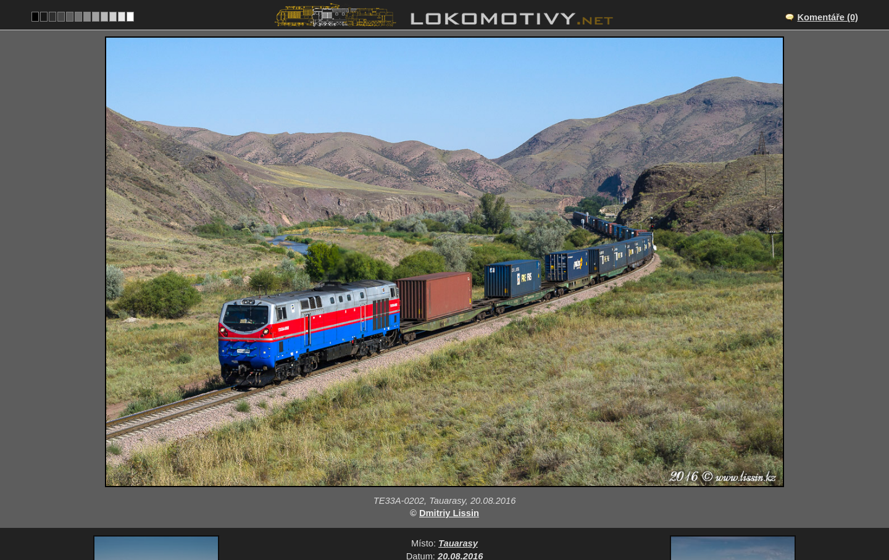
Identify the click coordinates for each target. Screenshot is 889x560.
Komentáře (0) (827, 17)
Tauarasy (458, 451)
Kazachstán (429, 489)
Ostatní (485, 489)
